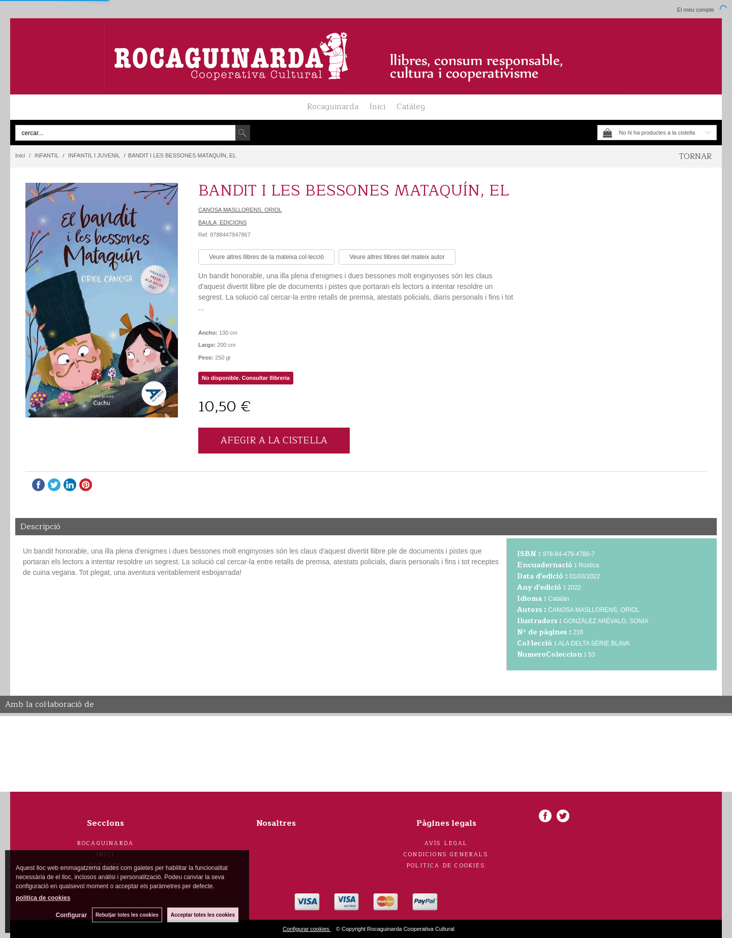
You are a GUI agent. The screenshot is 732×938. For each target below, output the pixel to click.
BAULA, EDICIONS (222, 222)
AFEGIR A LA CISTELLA (274, 440)
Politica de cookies (446, 865)
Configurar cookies (307, 929)
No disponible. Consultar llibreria (246, 378)
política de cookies (43, 897)
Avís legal (446, 843)
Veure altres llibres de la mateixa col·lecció (266, 257)
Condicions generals (446, 854)
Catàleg (410, 106)
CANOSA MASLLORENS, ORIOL (240, 210)
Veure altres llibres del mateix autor (396, 257)
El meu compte (695, 10)
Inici (377, 106)
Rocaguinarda (332, 106)
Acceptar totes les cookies (203, 915)
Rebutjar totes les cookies (127, 915)
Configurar (71, 915)
